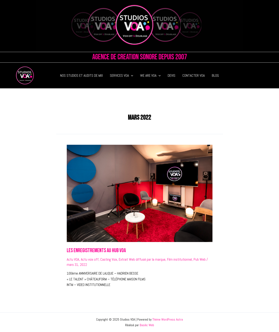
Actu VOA (73, 259)
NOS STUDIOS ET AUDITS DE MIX (81, 75)
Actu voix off (90, 259)
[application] (131, 75)
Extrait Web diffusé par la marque (142, 259)
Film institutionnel (179, 259)
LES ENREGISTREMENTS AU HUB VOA (96, 250)
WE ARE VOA (150, 75)
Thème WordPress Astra (167, 319)
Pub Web (200, 259)
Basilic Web (147, 325)
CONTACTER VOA (193, 75)
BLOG (215, 75)
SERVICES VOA (121, 75)
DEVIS (171, 75)
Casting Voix (108, 259)
